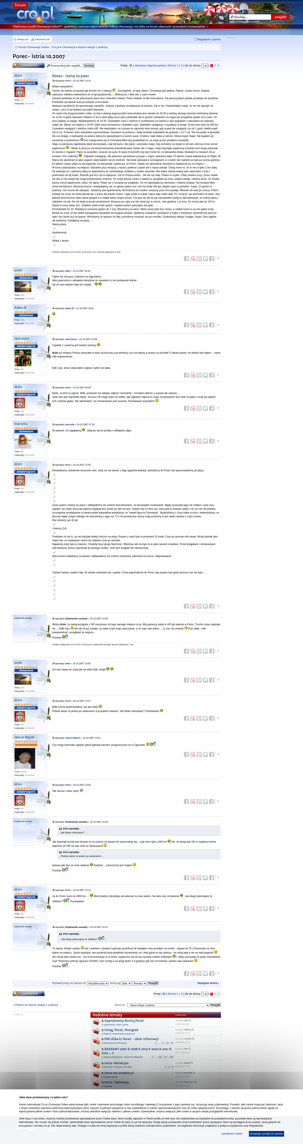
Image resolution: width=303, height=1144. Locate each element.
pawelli (187, 1063)
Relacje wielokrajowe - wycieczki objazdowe (123, 1057)
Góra (218, 258)
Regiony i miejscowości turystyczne (119, 1033)
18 (167, 1043)
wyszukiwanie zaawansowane (244, 21)
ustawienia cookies (232, 1133)
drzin (18, 75)
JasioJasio (22, 338)
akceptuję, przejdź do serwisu (266, 1133)
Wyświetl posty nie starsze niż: (80, 983)
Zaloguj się (22, 39)
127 (165, 1057)
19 (172, 1043)
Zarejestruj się (42, 39)
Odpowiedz (29, 65)
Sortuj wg (121, 983)
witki (18, 270)
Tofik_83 (187, 1030)
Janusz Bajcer (25, 737)
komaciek (188, 1073)
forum (20, 5)
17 (163, 1043)
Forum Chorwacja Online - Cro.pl (38, 47)
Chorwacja (68, 47)
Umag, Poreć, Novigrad (121, 1030)
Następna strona (207, 983)
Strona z (174, 65)
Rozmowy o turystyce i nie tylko (118, 1067)
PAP (186, 1049)
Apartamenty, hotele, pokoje (116, 1024)
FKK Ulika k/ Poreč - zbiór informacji (131, 1039)
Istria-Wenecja (115, 1063)
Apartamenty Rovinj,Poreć (124, 1021)
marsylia (21, 424)
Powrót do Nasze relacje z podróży (36, 1004)
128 (171, 1057)
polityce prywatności (231, 1125)
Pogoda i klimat (110, 1077)
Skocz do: (120, 1004)
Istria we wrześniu (118, 1073)
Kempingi (108, 1086)
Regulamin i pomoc (209, 39)
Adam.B (20, 308)
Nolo (186, 1020)
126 (160, 1057)
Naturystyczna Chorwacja (115, 1043)
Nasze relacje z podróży (93, 47)
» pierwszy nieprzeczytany (149, 65)
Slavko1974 (189, 1082)
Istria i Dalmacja (116, 1082)
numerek (187, 1039)
